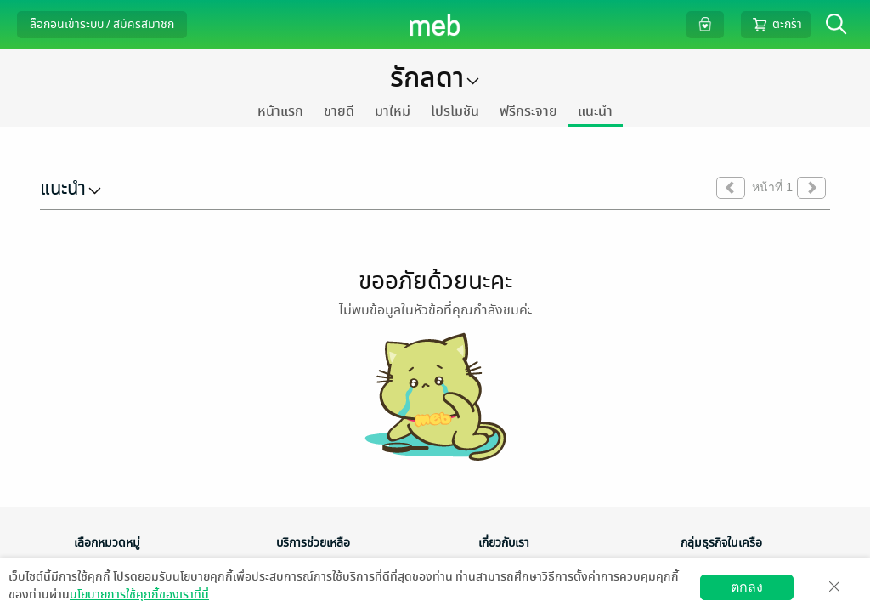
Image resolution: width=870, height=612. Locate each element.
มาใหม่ (392, 111)
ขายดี (339, 111)
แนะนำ (595, 111)
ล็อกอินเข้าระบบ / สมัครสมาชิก (102, 24)
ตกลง (747, 587)
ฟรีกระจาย (528, 111)
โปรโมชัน (455, 111)
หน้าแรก (280, 111)
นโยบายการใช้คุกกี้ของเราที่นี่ (139, 595)
